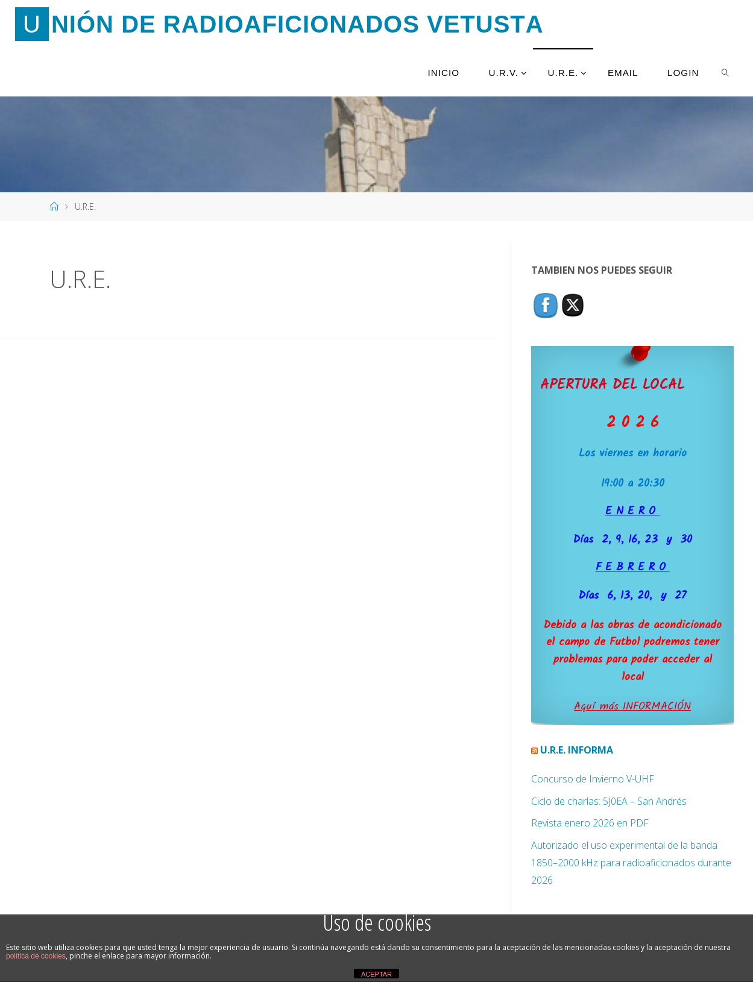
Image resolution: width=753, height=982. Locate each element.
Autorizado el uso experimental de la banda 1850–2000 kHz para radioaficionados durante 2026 (631, 863)
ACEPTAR (376, 974)
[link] (726, 72)
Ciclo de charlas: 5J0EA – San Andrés (609, 801)
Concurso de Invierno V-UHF (592, 778)
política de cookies (36, 956)
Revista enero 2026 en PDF (590, 822)
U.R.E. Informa (576, 750)
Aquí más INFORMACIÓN (632, 707)
